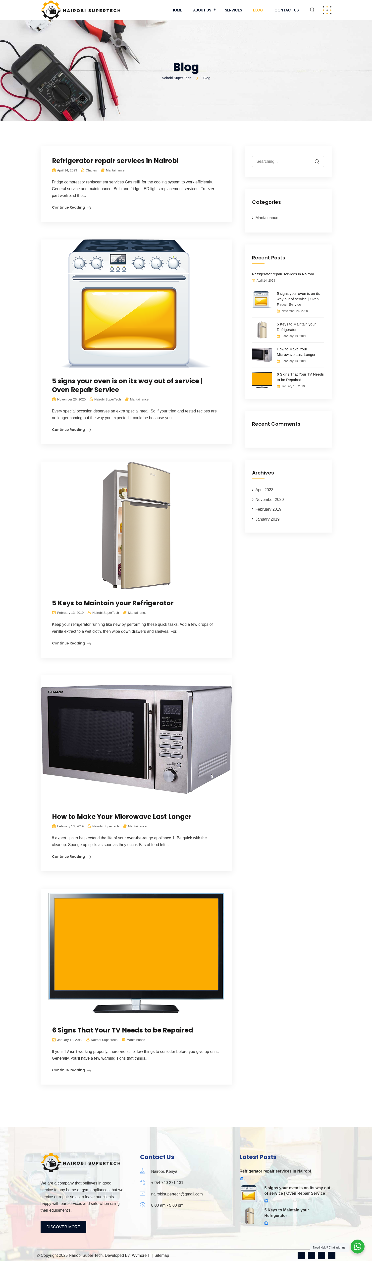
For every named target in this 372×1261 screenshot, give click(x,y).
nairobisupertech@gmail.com (177, 1194)
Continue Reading (68, 207)
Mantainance (115, 170)
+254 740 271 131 (167, 1183)
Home (176, 10)
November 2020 (270, 499)
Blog (258, 10)
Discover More (63, 1227)
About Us (202, 10)
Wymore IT (141, 1255)
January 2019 (268, 519)
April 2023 (264, 490)
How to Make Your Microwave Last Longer (122, 816)
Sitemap (162, 1255)
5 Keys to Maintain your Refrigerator (113, 603)
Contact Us (286, 10)
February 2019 (268, 509)
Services (233, 10)
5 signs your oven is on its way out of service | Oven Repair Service (127, 385)
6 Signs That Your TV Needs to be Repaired (122, 1030)
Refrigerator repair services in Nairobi (115, 160)
